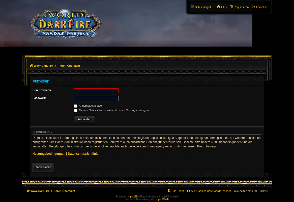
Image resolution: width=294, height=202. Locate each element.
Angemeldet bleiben (88, 105)
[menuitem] (259, 7)
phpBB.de (163, 199)
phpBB (134, 196)
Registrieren (43, 167)
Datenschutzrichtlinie (83, 153)
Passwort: (39, 97)
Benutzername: (42, 90)
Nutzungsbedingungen (49, 153)
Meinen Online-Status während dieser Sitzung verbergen (111, 110)
